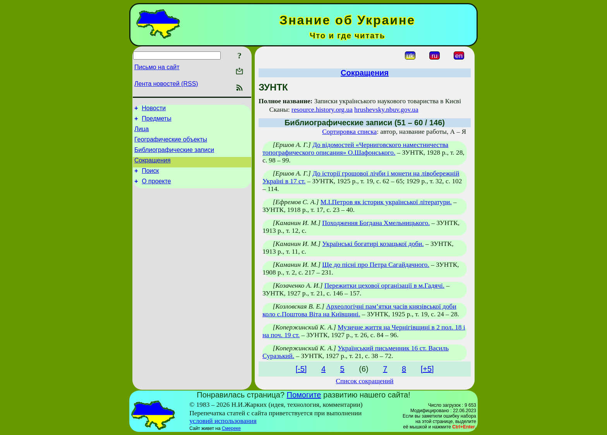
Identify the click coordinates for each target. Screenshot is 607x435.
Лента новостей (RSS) (166, 83)
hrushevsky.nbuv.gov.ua (386, 109)
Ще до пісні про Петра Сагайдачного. (375, 264)
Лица (141, 132)
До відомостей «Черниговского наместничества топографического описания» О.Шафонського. (355, 148)
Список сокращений (364, 381)
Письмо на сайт (156, 67)
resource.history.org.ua (322, 109)
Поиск (150, 179)
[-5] (301, 369)
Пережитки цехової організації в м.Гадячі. (384, 285)
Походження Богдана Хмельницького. (376, 223)
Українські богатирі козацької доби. (373, 243)
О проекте (156, 190)
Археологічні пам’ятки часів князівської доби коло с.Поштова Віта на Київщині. (359, 310)
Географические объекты (170, 144)
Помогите (304, 395)
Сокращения (152, 167)
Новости (154, 109)
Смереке (231, 428)
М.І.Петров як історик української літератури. (386, 202)
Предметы (156, 121)
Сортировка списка (349, 131)
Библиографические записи (174, 155)
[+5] (427, 369)
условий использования (223, 421)
